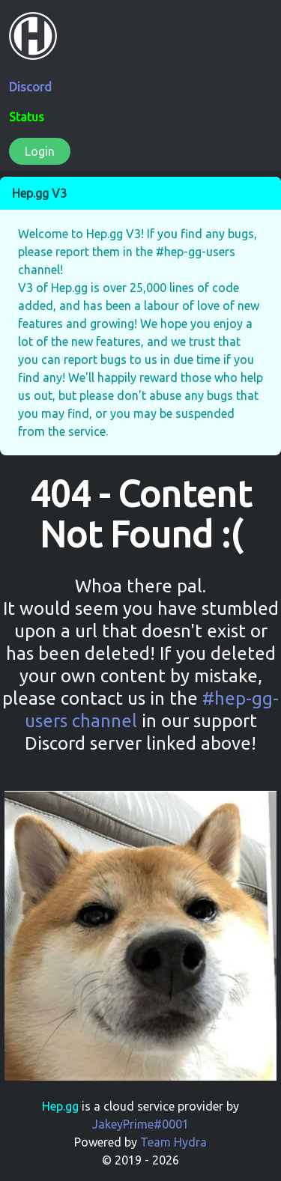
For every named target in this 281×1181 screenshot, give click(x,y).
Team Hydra (173, 1142)
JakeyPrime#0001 (140, 1124)
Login (40, 151)
